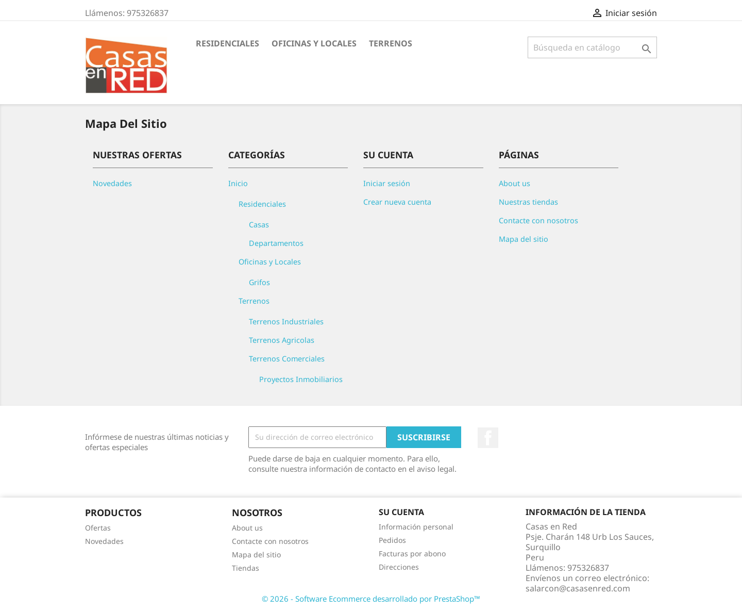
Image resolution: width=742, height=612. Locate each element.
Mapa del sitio (523, 239)
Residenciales (227, 43)
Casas (259, 224)
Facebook (488, 437)
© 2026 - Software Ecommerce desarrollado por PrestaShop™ (371, 598)
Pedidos (392, 540)
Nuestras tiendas (528, 202)
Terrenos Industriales (286, 321)
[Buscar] (592, 47)
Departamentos (276, 243)
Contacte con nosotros (538, 220)
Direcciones (399, 567)
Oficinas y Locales (314, 43)
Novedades (112, 183)
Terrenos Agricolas (281, 340)
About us (514, 183)
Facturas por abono (412, 553)
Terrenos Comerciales (287, 358)
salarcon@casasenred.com (578, 588)
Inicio (238, 183)
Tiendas (245, 568)
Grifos (259, 282)
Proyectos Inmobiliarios (301, 379)
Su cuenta (401, 512)
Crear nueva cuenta (397, 202)
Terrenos (390, 43)
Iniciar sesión (386, 183)
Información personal (416, 527)
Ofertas (98, 528)
